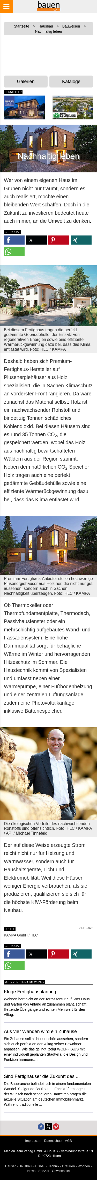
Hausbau (25, 1166)
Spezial (43, 1171)
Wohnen (84, 1166)
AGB (68, 1141)
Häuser (10, 1166)
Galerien (26, 81)
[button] (14, 240)
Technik (53, 1166)
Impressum (33, 1141)
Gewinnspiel (61, 1171)
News (31, 1171)
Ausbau (40, 1166)
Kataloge (71, 81)
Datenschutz (53, 1141)
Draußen (68, 1166)
